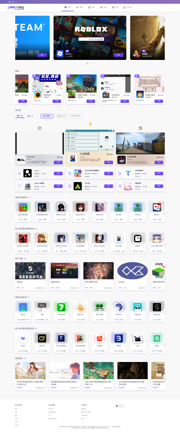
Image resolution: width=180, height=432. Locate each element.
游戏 (16, 415)
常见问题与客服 (52, 418)
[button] (15, 40)
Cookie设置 (84, 415)
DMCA (82, 418)
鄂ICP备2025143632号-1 (102, 428)
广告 (49, 415)
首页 (16, 408)
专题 (16, 418)
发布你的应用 (51, 412)
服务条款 (83, 408)
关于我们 (50, 408)
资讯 (16, 422)
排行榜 (17, 425)
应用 (16, 412)
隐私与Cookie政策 (86, 412)
